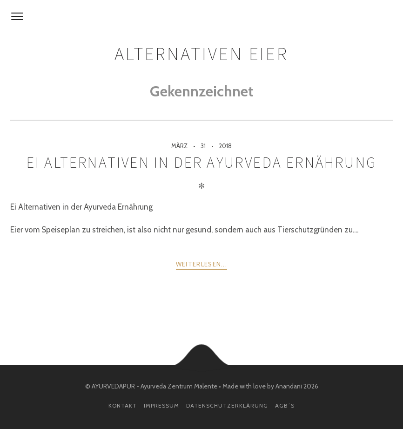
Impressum (161, 405)
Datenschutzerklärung (227, 405)
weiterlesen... (201, 264)
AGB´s (285, 405)
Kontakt (122, 405)
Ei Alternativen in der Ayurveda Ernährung (201, 162)
